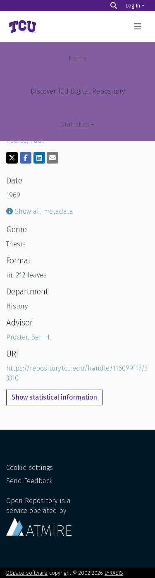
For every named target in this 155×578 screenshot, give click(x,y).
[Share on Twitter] (12, 158)
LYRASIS (114, 573)
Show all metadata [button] (39, 211)
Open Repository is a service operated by (39, 516)
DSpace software (27, 573)
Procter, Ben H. (28, 337)
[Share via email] (52, 158)
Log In (133, 5)
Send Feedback (29, 481)
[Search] (114, 5)
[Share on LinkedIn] (39, 158)
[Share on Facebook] (25, 158)
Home (78, 58)
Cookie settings (29, 468)
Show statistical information (54, 397)
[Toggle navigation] (137, 26)
